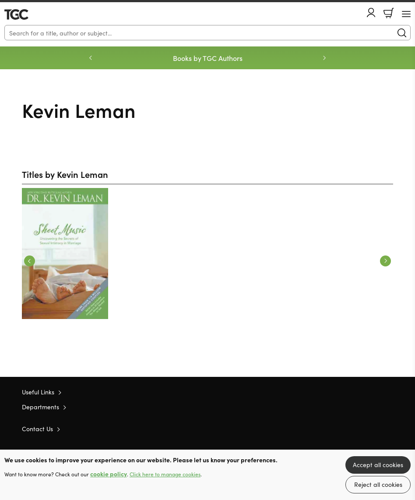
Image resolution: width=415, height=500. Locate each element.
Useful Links (38, 391)
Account (371, 12)
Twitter (357, 428)
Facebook (373, 428)
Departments (40, 406)
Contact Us (37, 428)
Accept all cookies (378, 464)
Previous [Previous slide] (90, 58)
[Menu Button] (406, 14)
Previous (29, 260)
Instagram (388, 428)
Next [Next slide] (324, 58)
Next (385, 260)
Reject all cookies (378, 484)
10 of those (29, 14)
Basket (388, 13)
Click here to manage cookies (165, 474)
